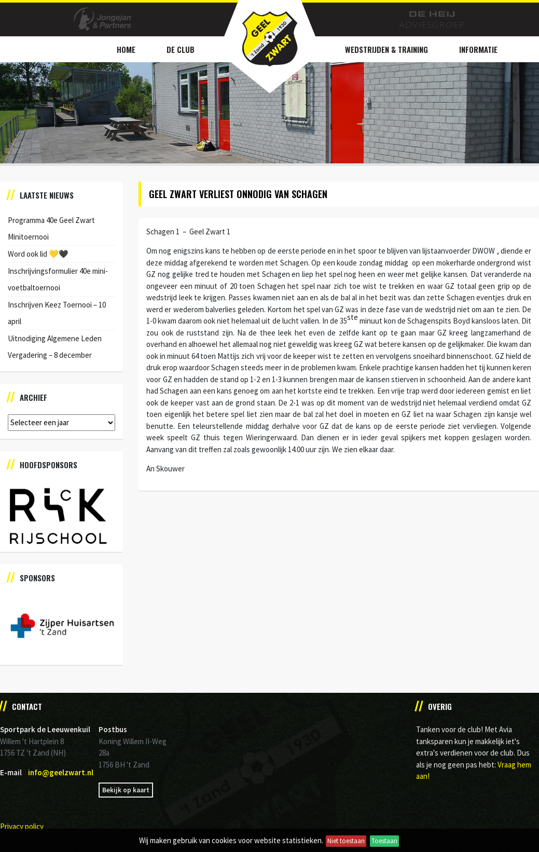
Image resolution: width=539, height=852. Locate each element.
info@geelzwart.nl (60, 772)
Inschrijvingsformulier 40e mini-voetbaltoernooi (58, 279)
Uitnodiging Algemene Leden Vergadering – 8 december (55, 346)
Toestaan (384, 840)
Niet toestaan (346, 840)
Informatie (478, 49)
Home (126, 49)
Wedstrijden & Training (386, 49)
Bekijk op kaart (125, 790)
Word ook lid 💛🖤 (38, 254)
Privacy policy (22, 826)
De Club (181, 49)
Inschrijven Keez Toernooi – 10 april (57, 313)
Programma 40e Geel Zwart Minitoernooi (51, 228)
